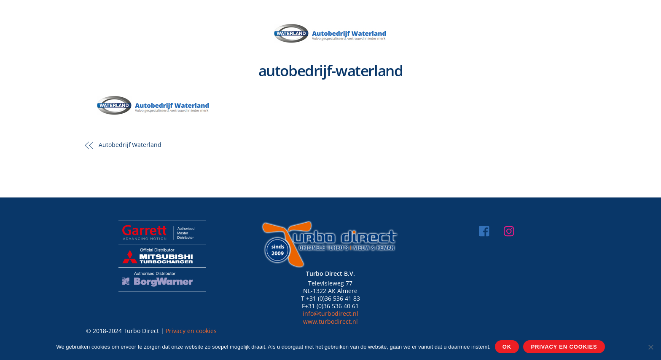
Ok (506, 347)
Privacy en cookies (191, 331)
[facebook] (486, 230)
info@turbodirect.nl (330, 313)
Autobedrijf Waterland (130, 144)
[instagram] (511, 230)
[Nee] (650, 347)
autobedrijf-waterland (330, 70)
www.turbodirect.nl (330, 321)
